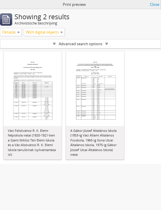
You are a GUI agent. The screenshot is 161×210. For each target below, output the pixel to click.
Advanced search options (80, 43)
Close (154, 4)
